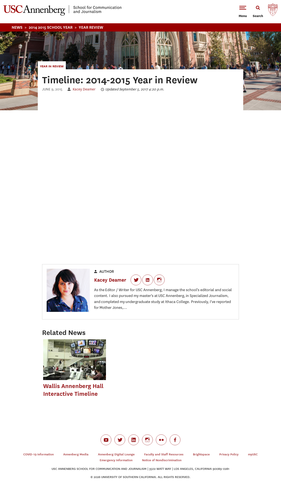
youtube (106, 439)
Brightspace (201, 454)
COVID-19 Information (38, 454)
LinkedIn (147, 280)
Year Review (91, 27)
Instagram (159, 280)
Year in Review (52, 66)
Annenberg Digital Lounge (116, 454)
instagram (147, 439)
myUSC (253, 454)
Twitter (136, 280)
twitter (119, 439)
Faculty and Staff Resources (163, 454)
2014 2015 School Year (51, 27)
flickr (161, 439)
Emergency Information (116, 460)
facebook (175, 439)
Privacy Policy (228, 454)
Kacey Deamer (84, 89)
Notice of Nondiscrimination (162, 460)
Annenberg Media (75, 454)
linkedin (133, 439)
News (17, 27)
